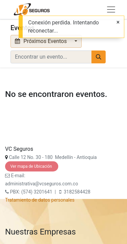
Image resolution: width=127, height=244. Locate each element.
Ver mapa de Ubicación (31, 166)
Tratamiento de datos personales (40, 200)
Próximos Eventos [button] (41, 41)
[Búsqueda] (98, 56)
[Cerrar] (118, 22)
